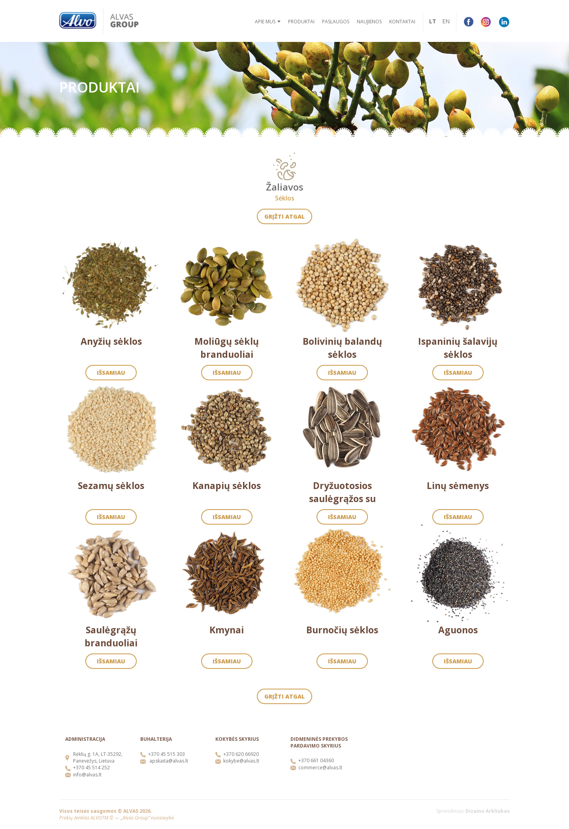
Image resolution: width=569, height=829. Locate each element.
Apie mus (265, 21)
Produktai (301, 21)
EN (446, 21)
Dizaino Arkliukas (487, 811)
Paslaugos (335, 21)
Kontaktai (402, 21)
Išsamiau (111, 372)
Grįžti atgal (284, 216)
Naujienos (369, 21)
